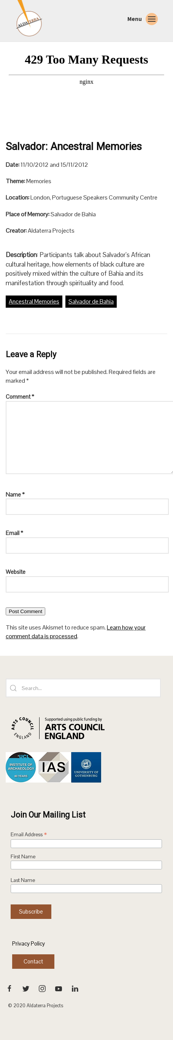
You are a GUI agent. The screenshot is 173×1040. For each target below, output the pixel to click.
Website (15, 571)
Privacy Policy (28, 943)
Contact (33, 961)
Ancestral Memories (34, 301)
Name (15, 494)
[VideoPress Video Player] (86, 95)
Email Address (29, 835)
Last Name (23, 880)
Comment (20, 396)
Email (14, 533)
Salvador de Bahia (91, 301)
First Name (23, 856)
